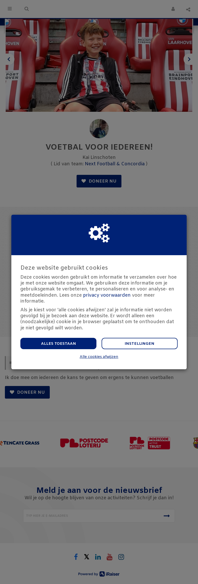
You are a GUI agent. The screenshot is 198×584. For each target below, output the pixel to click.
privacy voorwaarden (107, 295)
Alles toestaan (58, 343)
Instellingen (139, 343)
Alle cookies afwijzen (99, 357)
